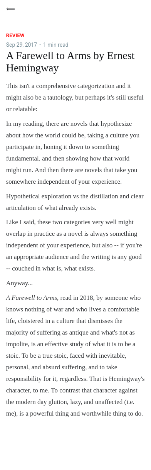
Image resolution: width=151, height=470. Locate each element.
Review (15, 35)
